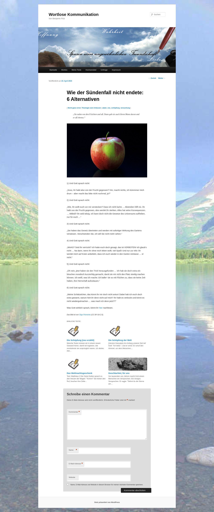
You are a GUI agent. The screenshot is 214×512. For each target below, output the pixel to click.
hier (100, 308)
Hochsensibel (91, 70)
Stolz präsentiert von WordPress (107, 502)
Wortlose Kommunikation (74, 14)
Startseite (53, 70)
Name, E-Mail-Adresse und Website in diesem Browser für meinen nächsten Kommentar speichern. (106, 485)
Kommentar (74, 412)
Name (73, 450)
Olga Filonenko (85, 315)
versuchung (125, 108)
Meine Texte (76, 70)
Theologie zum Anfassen (91, 108)
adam (104, 108)
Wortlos (64, 70)
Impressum (116, 70)
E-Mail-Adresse (76, 464)
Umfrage (104, 70)
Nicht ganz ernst (74, 108)
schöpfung (115, 108)
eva (109, 108)
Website (72, 477)
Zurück (152, 78)
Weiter (161, 78)
